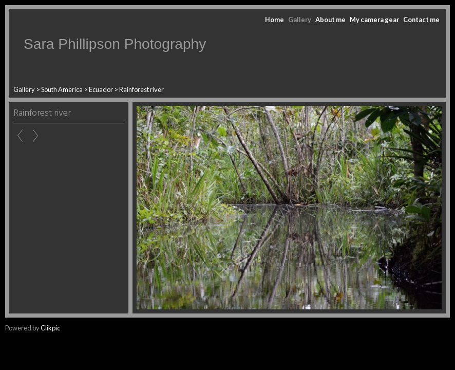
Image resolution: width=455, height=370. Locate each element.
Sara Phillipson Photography (115, 44)
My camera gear (374, 19)
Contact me (421, 19)
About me (330, 19)
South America (62, 89)
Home (274, 19)
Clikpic (50, 328)
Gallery (299, 19)
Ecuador (101, 89)
